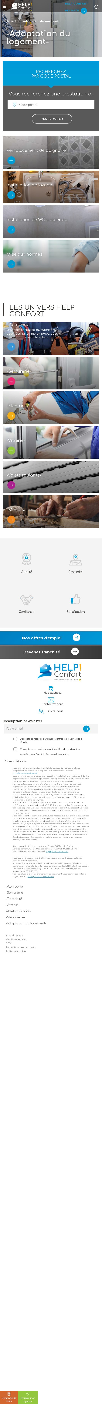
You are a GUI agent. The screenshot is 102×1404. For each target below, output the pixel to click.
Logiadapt (63, 1195)
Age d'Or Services (45, 1195)
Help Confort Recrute (74, 5)
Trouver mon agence (27, 1397)
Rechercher (52, 119)
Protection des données (21, 1388)
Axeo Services (27, 1195)
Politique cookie (16, 1392)
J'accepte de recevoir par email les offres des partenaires (50, 1190)
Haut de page (14, 1376)
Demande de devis (9, 1397)
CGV (8, 1384)
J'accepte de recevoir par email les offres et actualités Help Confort (51, 1182)
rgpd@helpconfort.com (57, 1293)
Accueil (11, 21)
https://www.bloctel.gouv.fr (25, 1215)
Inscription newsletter (23, 1162)
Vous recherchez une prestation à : (51, 94)
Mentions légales (16, 1380)
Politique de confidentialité (41, 1318)
